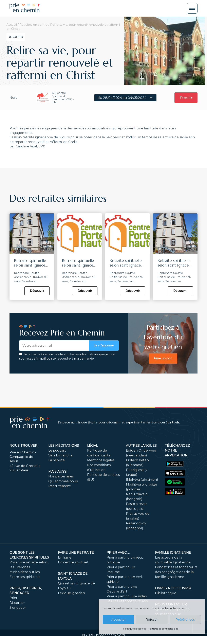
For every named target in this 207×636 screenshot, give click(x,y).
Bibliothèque (165, 593)
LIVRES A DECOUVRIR (173, 588)
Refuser (152, 619)
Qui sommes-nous (63, 481)
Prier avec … (118, 553)
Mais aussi (57, 471)
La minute (56, 460)
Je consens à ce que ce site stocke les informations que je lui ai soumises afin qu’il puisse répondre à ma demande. (67, 356)
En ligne (64, 557)
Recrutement (59, 486)
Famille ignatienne (173, 553)
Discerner (17, 603)
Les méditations (63, 446)
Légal (92, 446)
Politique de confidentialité (163, 628)
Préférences (185, 619)
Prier (13, 598)
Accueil (11, 24)
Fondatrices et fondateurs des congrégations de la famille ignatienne (176, 572)
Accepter (118, 619)
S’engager (18, 608)
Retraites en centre (33, 24)
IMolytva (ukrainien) (142, 479)
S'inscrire (186, 97)
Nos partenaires (61, 476)
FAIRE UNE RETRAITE (76, 553)
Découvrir (37, 291)
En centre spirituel (73, 562)
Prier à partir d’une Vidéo (127, 596)
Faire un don (163, 358)
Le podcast (57, 450)
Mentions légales (100, 460)
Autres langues (141, 446)
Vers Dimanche (60, 455)
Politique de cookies (134, 628)
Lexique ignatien (71, 593)
